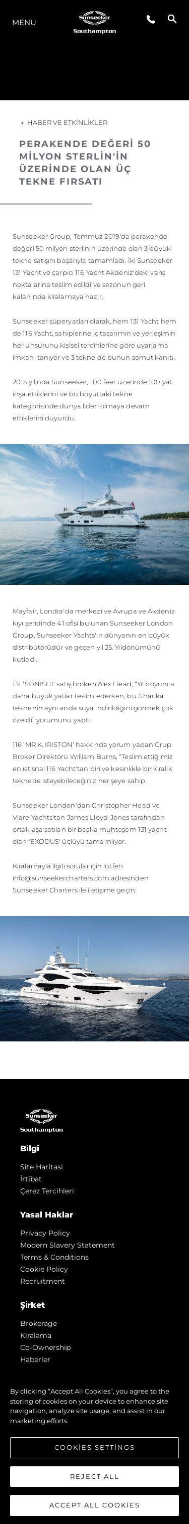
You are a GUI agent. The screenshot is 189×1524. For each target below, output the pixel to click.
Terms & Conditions (54, 1257)
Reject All (94, 1477)
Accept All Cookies (94, 1506)
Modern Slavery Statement (67, 1245)
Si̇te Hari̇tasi (41, 1166)
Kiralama (35, 1335)
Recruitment (42, 1281)
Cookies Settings (94, 1448)
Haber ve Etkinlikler (63, 122)
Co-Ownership (45, 1347)
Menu (24, 22)
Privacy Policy (45, 1233)
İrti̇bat (31, 1178)
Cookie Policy (44, 1269)
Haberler (35, 1359)
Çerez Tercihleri (47, 1190)
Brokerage (38, 1323)
